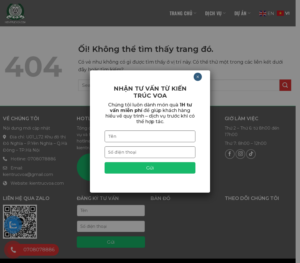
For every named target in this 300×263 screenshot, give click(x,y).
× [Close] (197, 77)
